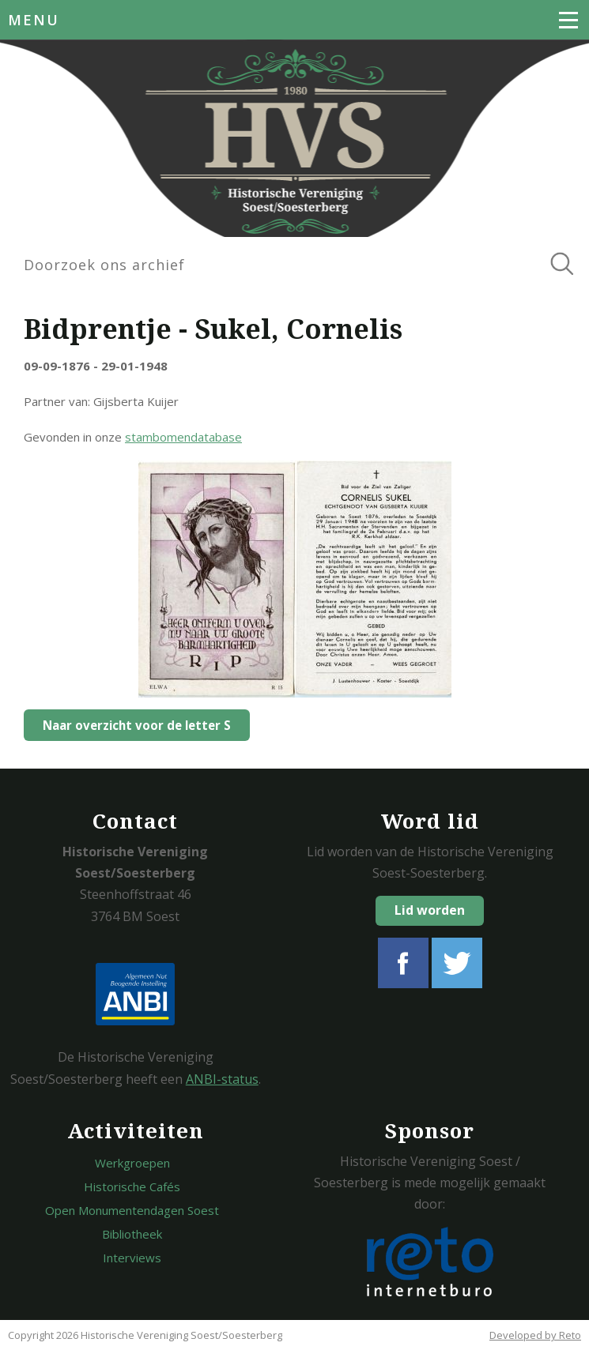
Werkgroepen (132, 1163)
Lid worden (430, 910)
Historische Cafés (132, 1186)
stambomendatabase (183, 437)
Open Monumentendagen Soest (132, 1210)
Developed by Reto (535, 1335)
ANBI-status (222, 1079)
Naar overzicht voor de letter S (137, 725)
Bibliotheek (132, 1234)
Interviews (132, 1257)
